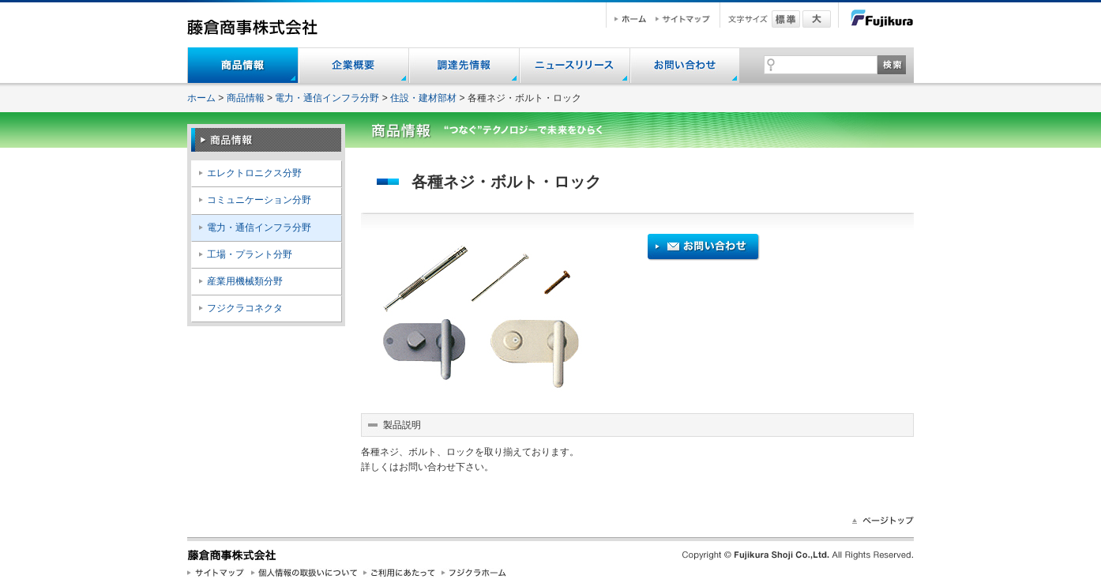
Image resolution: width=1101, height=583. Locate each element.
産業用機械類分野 (245, 281)
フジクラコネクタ (245, 308)
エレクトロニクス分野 (254, 173)
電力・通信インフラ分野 (327, 97)
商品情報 (246, 97)
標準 (786, 19)
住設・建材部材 (423, 97)
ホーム (201, 97)
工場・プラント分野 (249, 254)
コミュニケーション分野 (259, 199)
